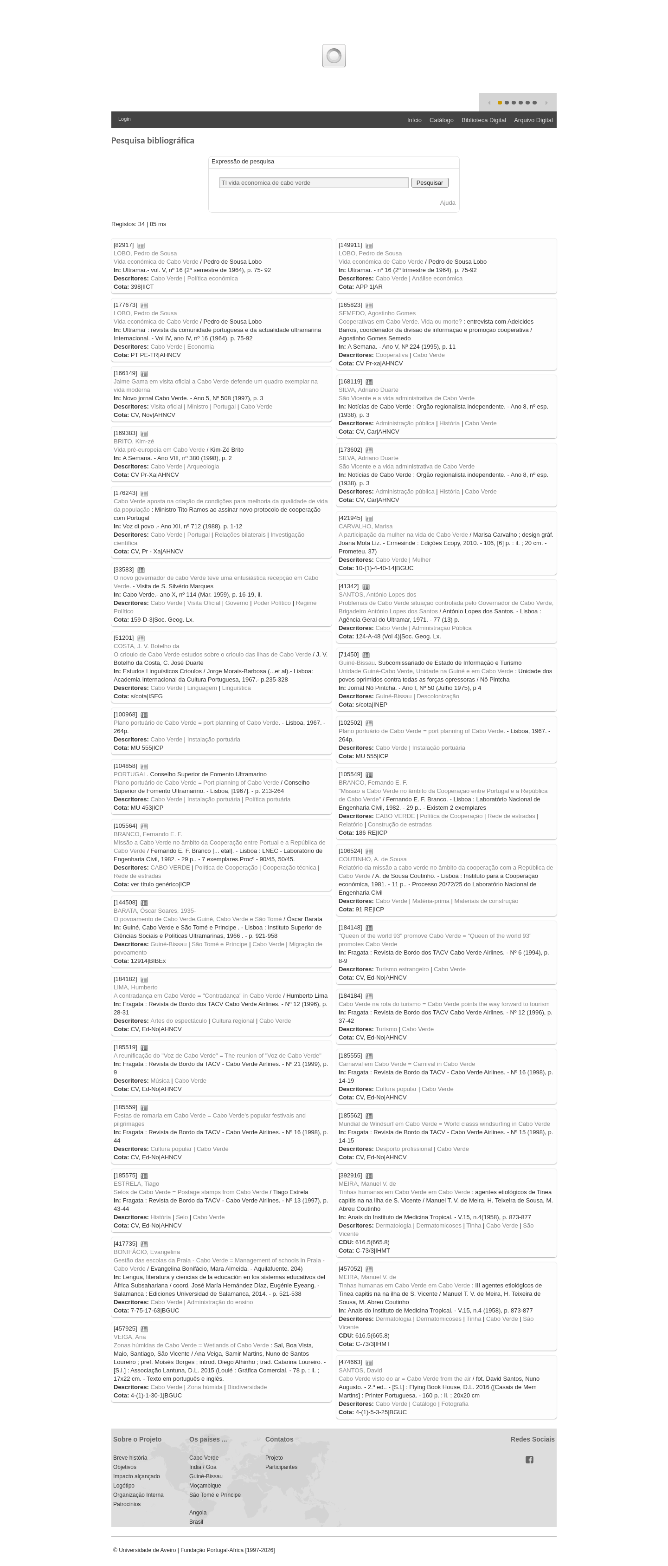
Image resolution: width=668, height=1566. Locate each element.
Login (124, 119)
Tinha (473, 1225)
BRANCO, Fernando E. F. (373, 782)
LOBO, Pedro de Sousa (145, 253)
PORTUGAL (130, 774)
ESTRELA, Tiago (136, 1183)
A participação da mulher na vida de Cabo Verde (403, 534)
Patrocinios (127, 1504)
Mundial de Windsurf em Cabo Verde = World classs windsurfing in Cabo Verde (444, 1123)
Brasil (196, 1522)
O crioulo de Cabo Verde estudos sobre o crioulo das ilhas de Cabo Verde (212, 654)
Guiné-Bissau (357, 662)
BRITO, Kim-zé (134, 441)
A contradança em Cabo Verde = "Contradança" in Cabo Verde (198, 995)
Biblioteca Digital (484, 120)
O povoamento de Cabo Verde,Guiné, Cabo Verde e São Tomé (198, 919)
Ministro (198, 406)
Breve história (130, 1458)
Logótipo (124, 1485)
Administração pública (404, 423)
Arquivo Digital (533, 120)
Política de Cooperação (451, 815)
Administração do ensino (220, 1302)
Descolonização (438, 696)
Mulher (421, 559)
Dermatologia (393, 1225)
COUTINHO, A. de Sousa (373, 859)
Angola (197, 1512)
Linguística (236, 687)
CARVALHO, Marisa (366, 526)
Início (414, 120)
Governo (237, 602)
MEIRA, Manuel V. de (367, 1183)
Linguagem (202, 687)
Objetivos (124, 1467)
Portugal (224, 406)
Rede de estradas (511, 815)
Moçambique (205, 1485)
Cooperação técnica (289, 867)
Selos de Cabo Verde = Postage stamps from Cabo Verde (191, 1192)
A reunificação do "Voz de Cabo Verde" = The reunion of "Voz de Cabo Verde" (217, 1055)
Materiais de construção (487, 900)
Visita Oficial (203, 602)
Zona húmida (205, 1387)
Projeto (274, 1458)
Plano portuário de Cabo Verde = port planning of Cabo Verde (196, 722)
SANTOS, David (360, 1370)
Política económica (212, 278)
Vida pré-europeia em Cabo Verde (159, 449)
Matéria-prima (431, 900)
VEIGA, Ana (130, 1336)
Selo (182, 1217)
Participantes (281, 1467)
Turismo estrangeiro (402, 969)
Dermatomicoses (439, 1225)
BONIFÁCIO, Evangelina (147, 1251)
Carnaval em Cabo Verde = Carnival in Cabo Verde (407, 1063)
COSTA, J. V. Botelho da (147, 646)
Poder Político (272, 602)
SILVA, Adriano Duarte (368, 389)
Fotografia (455, 1403)
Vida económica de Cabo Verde (156, 261)
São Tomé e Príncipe (219, 944)
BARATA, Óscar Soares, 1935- (155, 910)
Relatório (351, 824)
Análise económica (437, 278)
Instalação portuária (213, 739)
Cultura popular (396, 1088)
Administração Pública (442, 627)
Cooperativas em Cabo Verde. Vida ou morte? (400, 321)
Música (159, 1080)
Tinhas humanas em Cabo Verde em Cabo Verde (404, 1192)
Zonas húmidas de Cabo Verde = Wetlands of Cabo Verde (191, 1345)
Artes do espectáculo (178, 1020)
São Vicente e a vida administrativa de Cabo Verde (407, 398)
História (449, 423)
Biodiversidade (247, 1387)
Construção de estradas (400, 824)
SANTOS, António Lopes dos (377, 594)
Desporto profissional (403, 1148)
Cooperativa (391, 354)
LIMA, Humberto (136, 987)
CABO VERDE (395, 815)
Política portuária (268, 799)
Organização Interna (138, 1495)
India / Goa (203, 1467)
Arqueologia (203, 466)
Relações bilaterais (240, 534)
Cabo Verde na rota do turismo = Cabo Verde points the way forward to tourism (444, 1004)
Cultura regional (233, 1020)
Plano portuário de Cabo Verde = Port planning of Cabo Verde (196, 782)
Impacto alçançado (136, 1476)
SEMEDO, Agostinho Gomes (377, 313)
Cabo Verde (166, 278)
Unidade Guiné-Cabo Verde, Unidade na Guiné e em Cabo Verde (426, 671)
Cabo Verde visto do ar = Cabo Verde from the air (405, 1378)
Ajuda (448, 202)
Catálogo (442, 120)
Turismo (386, 1029)
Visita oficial (166, 406)
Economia (200, 346)
